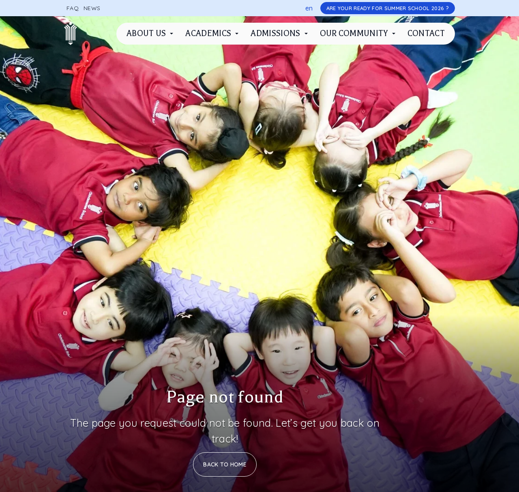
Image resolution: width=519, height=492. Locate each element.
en (309, 8)
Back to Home (225, 464)
